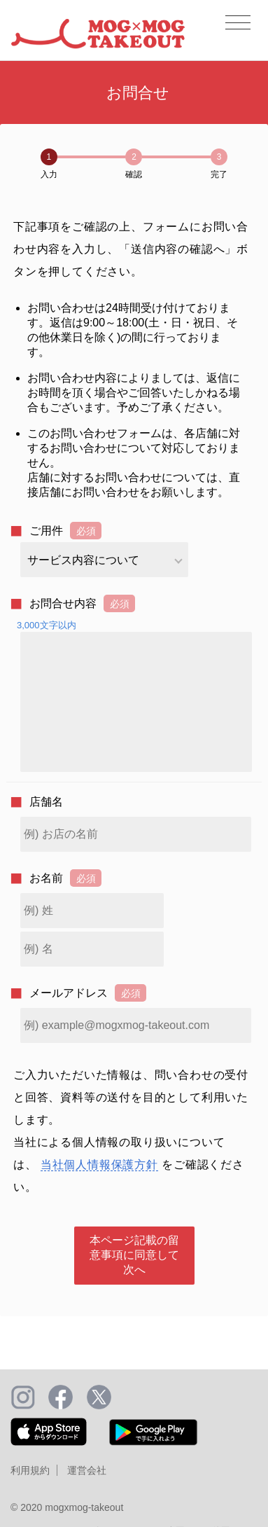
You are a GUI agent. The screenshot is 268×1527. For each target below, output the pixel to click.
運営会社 (86, 1470)
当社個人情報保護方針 (99, 1164)
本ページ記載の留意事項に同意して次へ (134, 1255)
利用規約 (30, 1470)
